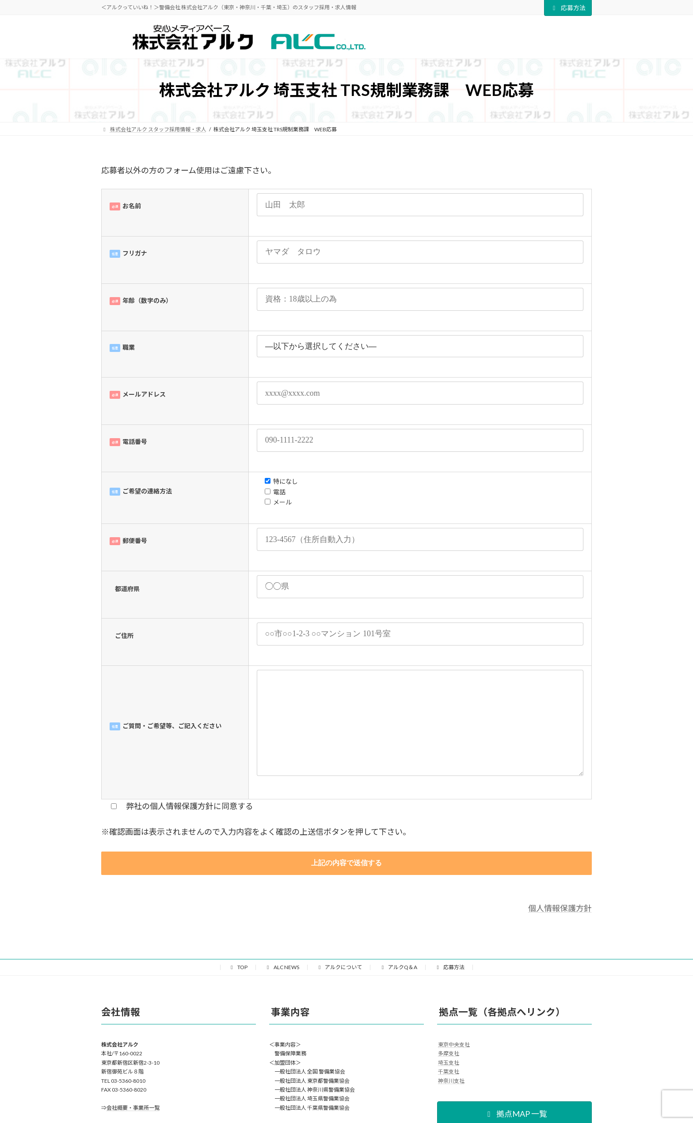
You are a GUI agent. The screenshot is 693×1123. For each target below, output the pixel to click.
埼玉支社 (448, 1062)
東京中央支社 (454, 1044)
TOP (238, 967)
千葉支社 (448, 1071)
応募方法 (568, 7)
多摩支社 (448, 1053)
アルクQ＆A (398, 967)
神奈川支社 (451, 1080)
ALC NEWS (282, 967)
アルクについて (339, 967)
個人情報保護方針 (560, 908)
